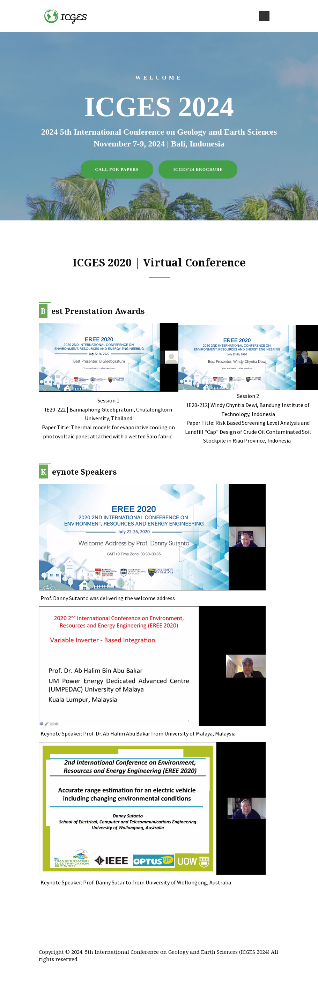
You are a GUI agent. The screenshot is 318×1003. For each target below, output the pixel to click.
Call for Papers (117, 169)
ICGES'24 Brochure (198, 169)
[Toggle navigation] (264, 16)
